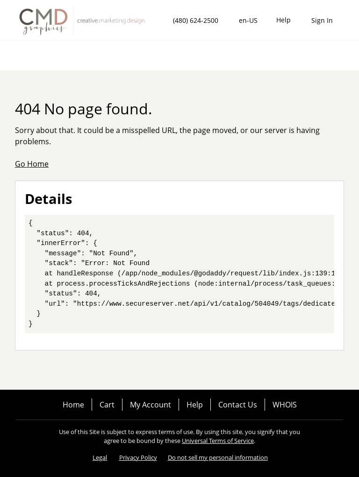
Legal (100, 457)
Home (73, 405)
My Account (150, 405)
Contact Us (237, 405)
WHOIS (285, 405)
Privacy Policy (138, 457)
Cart (107, 405)
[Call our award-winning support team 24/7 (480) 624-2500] (283, 20)
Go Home (32, 164)
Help (195, 405)
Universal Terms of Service (218, 440)
